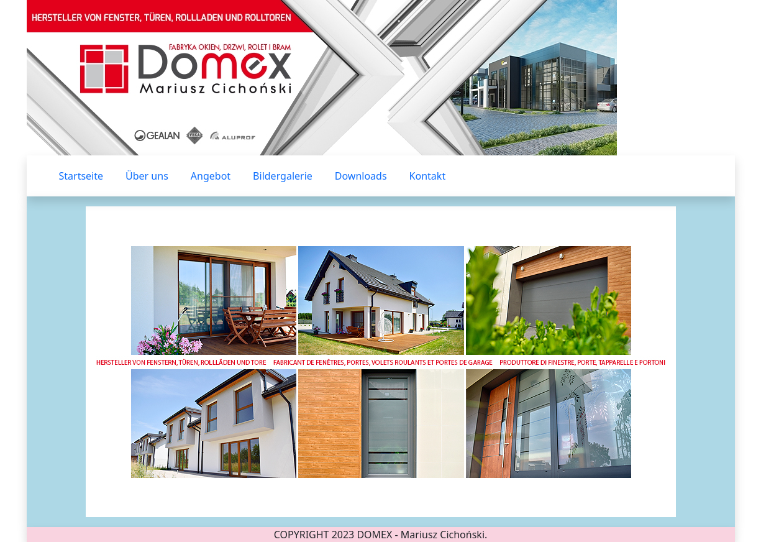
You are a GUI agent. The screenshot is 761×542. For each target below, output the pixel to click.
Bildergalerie (282, 176)
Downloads (361, 176)
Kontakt (427, 176)
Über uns (146, 176)
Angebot (210, 176)
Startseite (81, 176)
